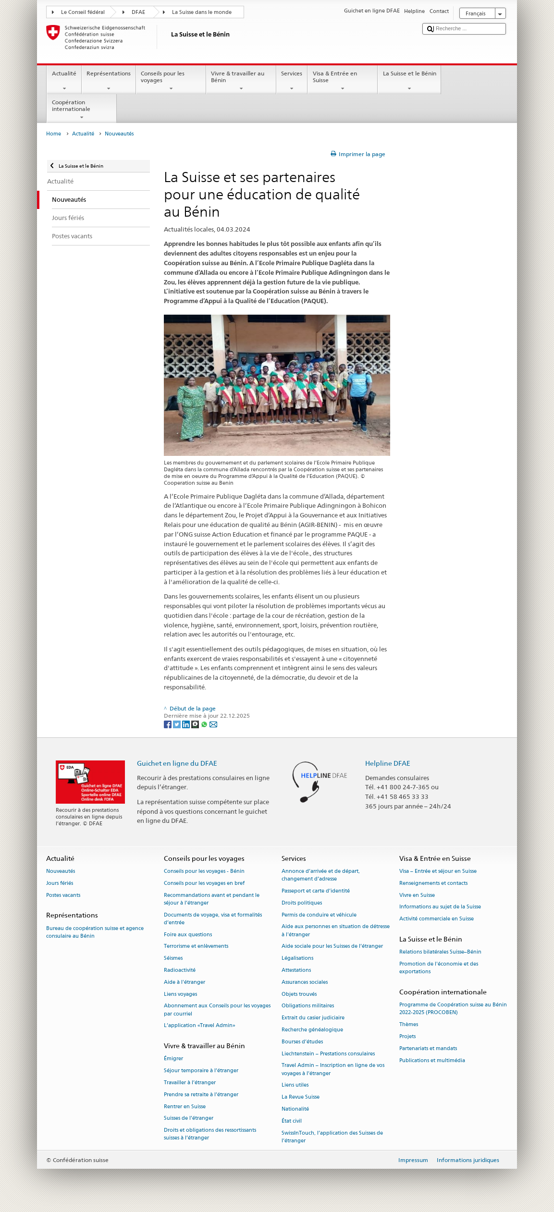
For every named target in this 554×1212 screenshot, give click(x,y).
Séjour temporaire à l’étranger (201, 1071)
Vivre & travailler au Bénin (241, 81)
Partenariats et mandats (428, 1048)
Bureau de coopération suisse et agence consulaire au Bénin (95, 932)
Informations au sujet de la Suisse (440, 907)
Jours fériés (59, 883)
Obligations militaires (308, 1006)
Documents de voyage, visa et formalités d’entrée (213, 919)
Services (292, 81)
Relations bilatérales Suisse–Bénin (440, 952)
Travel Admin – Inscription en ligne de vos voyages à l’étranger (333, 1070)
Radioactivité (180, 970)
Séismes (173, 958)
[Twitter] (177, 723)
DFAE (138, 12)
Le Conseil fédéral (83, 12)
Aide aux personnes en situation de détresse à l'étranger (336, 931)
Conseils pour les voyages (171, 81)
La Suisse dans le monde (202, 12)
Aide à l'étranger (184, 982)
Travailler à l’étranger (190, 1082)
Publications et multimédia (432, 1060)
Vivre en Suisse (417, 895)
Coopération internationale (81, 110)
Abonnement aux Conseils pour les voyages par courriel (217, 1010)
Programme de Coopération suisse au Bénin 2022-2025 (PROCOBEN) (453, 1009)
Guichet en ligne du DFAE (177, 763)
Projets (407, 1036)
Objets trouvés (299, 994)
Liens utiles (295, 1085)
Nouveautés (60, 871)
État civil (292, 1121)
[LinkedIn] (186, 723)
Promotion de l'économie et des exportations (438, 968)
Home (53, 134)
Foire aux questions (188, 934)
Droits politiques (302, 903)
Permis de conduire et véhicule (319, 915)
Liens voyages (180, 994)
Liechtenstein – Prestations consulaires (328, 1054)
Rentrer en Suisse (185, 1106)
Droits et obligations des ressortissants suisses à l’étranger (210, 1134)
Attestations (296, 970)
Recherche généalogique (312, 1030)
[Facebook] (168, 723)
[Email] (213, 723)
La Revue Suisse (301, 1097)
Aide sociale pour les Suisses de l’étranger (332, 946)
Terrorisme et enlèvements (196, 946)
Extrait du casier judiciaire (313, 1018)
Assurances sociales (305, 982)
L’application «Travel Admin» (199, 1026)
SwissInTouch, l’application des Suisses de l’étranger (332, 1137)
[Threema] (195, 723)
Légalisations (297, 958)
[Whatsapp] (204, 723)
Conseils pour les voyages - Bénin (204, 871)
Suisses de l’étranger (188, 1118)
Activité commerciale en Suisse (436, 919)
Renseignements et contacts (433, 883)
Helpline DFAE (387, 763)
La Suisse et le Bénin (409, 81)
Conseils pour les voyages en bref (204, 883)
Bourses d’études (302, 1042)
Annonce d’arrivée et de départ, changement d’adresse (321, 875)
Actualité (64, 81)
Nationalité (295, 1109)
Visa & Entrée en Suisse (342, 81)
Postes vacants (63, 895)
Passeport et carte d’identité (316, 891)
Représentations (108, 81)
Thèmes (408, 1025)
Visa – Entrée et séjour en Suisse (438, 871)
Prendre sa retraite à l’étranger (201, 1094)
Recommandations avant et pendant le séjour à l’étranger (211, 899)
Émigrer (173, 1059)
